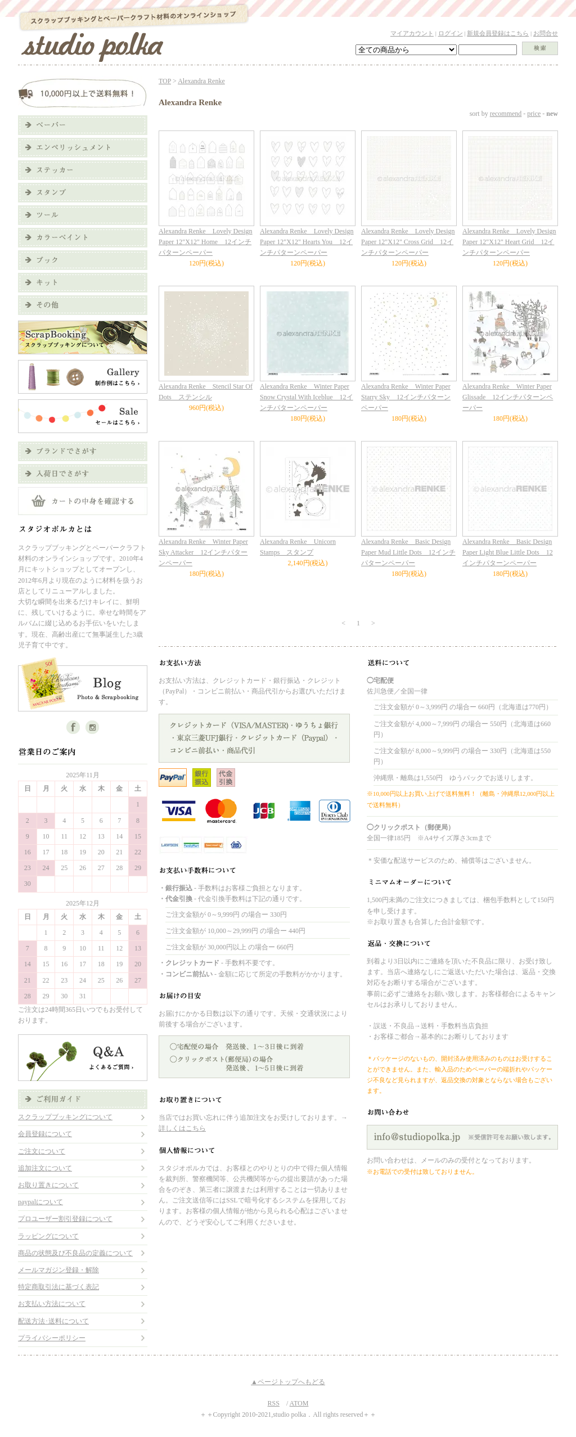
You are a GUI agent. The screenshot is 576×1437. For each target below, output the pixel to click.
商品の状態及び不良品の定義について (75, 1253)
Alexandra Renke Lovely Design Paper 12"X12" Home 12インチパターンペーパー (206, 241)
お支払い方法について (52, 1304)
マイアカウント (412, 33)
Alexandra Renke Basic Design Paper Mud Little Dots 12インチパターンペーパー (408, 552)
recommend (506, 114)
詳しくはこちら (182, 1128)
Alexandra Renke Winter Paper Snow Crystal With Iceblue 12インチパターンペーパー (306, 397)
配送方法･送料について (53, 1321)
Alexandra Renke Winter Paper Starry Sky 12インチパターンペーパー (406, 397)
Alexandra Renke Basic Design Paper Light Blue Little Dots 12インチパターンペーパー (507, 552)
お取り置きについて (48, 1185)
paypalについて (40, 1202)
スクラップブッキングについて (65, 1117)
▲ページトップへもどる (288, 1382)
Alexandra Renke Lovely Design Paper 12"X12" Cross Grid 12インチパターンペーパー (408, 241)
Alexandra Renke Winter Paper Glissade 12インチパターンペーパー (507, 397)
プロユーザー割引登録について (65, 1219)
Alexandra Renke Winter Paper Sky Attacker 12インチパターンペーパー (203, 552)
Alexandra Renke (201, 81)
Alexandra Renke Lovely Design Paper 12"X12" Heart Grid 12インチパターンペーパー (509, 241)
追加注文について (45, 1168)
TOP (165, 81)
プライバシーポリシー (52, 1338)
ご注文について (41, 1151)
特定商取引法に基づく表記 (58, 1287)
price (534, 114)
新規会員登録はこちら (498, 33)
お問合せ (545, 33)
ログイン (450, 33)
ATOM (299, 1403)
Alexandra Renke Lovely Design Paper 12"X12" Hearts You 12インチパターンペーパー (307, 241)
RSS (274, 1403)
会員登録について (45, 1134)
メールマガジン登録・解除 (58, 1270)
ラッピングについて (48, 1236)
